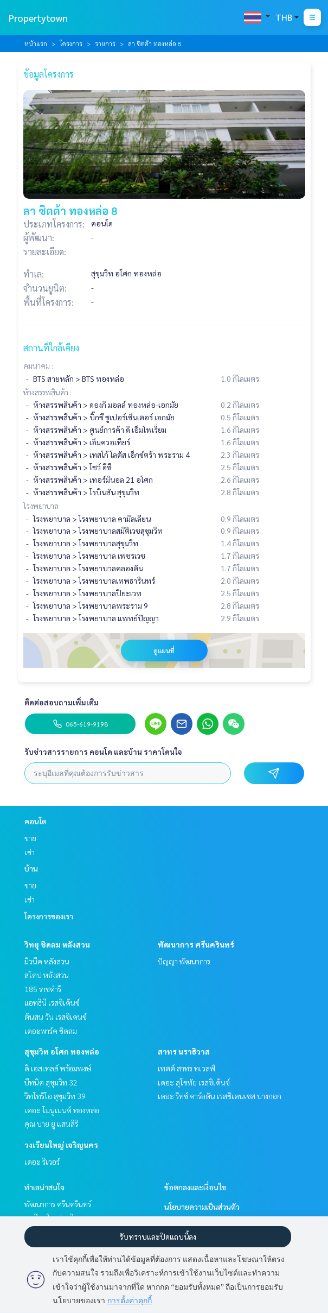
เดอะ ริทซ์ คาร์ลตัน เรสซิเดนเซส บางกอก (219, 1096)
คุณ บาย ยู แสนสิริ (51, 1123)
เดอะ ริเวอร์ (42, 1161)
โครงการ (71, 43)
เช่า (29, 852)
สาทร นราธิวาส (184, 1051)
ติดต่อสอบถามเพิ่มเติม (61, 702)
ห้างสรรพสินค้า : (47, 392)
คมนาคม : (38, 365)
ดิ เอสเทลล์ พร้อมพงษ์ (57, 1068)
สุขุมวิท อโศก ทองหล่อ (61, 1051)
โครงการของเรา (48, 916)
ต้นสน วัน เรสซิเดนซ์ (55, 1016)
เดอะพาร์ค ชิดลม (50, 1031)
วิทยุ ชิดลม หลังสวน (57, 944)
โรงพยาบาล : (42, 505)
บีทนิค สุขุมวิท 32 (51, 1082)
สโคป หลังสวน (46, 975)
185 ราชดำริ (42, 989)
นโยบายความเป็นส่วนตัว (202, 1206)
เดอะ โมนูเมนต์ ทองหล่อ (61, 1110)
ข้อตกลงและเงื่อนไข (195, 1187)
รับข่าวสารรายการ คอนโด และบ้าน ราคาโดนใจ (103, 751)
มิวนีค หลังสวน (46, 961)
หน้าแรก (35, 43)
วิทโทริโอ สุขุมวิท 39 (55, 1096)
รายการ (105, 43)
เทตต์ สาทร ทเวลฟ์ (186, 1068)
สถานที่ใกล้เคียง (51, 348)
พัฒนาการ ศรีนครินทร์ (196, 944)
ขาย (30, 838)
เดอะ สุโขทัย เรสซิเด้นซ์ (194, 1082)
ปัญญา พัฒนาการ (184, 961)
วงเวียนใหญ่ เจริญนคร (61, 1145)
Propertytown (38, 17)
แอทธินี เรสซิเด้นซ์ (52, 1002)
